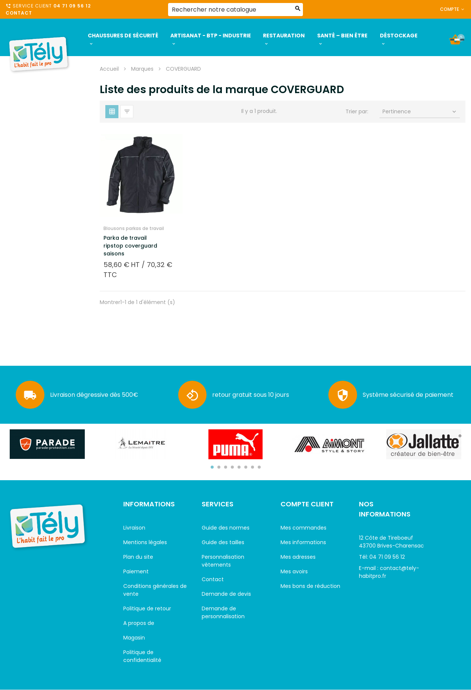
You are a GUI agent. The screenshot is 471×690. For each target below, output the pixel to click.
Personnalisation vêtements (223, 560)
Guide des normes (226, 527)
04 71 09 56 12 (72, 6)
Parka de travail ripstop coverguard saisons (130, 245)
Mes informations (303, 542)
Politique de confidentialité (142, 656)
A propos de (138, 623)
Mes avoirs (294, 571)
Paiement (136, 571)
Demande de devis (226, 594)
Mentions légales (145, 542)
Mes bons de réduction (310, 586)
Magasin (134, 637)
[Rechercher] (235, 9)
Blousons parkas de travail (133, 228)
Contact (19, 13)
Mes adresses (298, 557)
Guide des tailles (223, 542)
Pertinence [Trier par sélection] (420, 111)
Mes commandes (303, 527)
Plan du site (138, 557)
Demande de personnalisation (223, 612)
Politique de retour (147, 608)
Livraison (134, 527)
